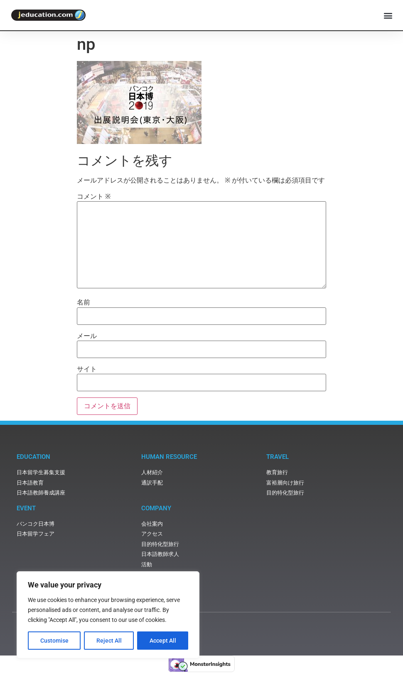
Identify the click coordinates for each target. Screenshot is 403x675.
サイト (87, 369)
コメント (94, 196)
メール (87, 336)
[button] (388, 15)
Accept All (163, 640)
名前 (83, 302)
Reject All (109, 640)
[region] (108, 614)
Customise (54, 640)
